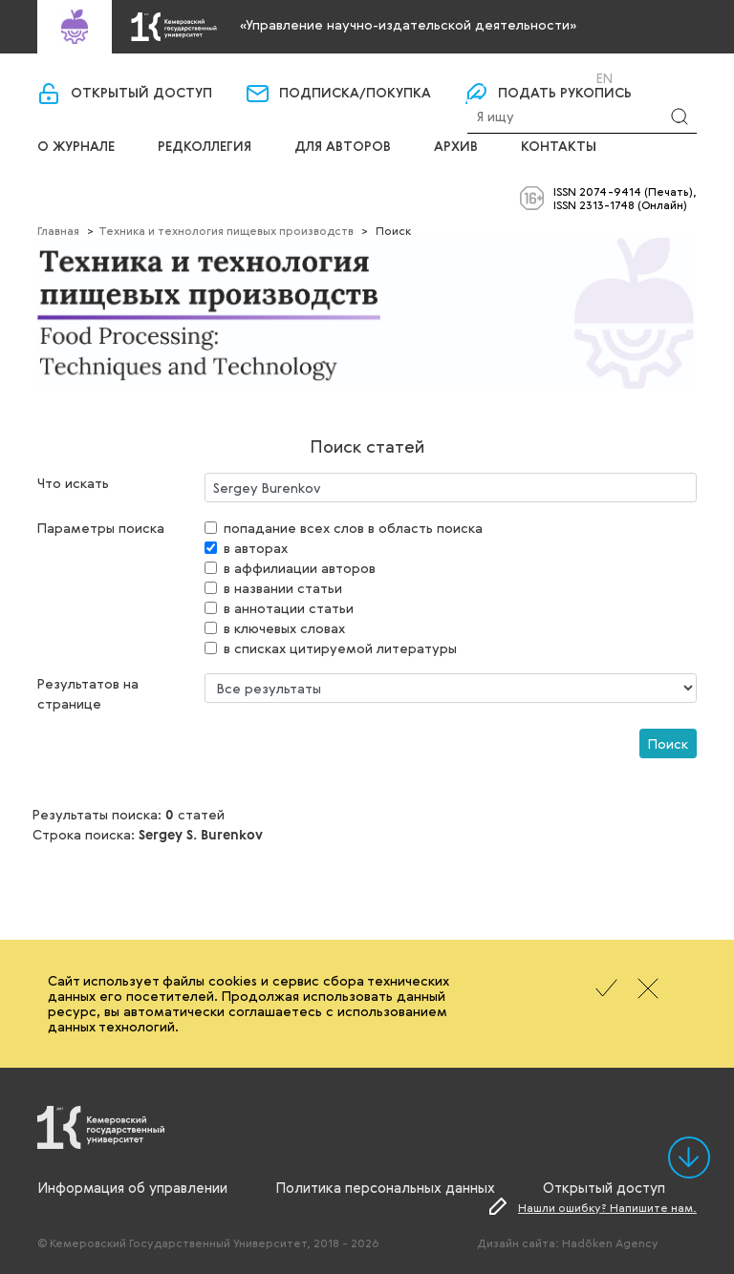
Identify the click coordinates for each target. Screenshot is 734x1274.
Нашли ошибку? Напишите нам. (607, 1207)
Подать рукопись (565, 93)
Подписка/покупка (355, 93)
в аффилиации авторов (300, 568)
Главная (58, 230)
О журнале (76, 147)
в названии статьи (283, 588)
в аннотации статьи (289, 608)
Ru (579, 78)
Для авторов (342, 147)
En (604, 78)
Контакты (558, 147)
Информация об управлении (132, 1187)
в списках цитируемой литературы (340, 648)
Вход (515, 78)
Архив (456, 147)
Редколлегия (204, 147)
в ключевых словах (284, 628)
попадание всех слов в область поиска (353, 528)
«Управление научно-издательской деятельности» (408, 24)
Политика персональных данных (385, 1187)
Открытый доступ (141, 93)
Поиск (668, 743)
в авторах (256, 548)
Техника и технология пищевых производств (226, 230)
